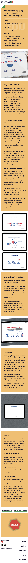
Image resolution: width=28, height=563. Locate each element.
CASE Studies (22, 550)
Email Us (23, 546)
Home (24, 541)
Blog (24, 555)
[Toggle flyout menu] (26, 2)
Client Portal (22, 559)
